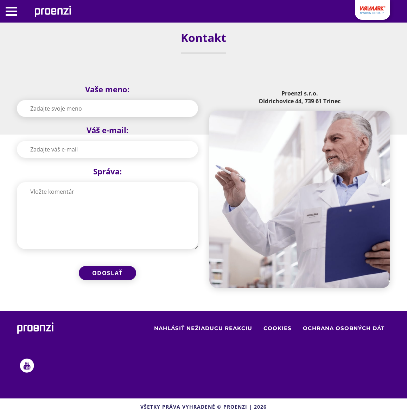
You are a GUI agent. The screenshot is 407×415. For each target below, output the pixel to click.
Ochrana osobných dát (343, 328)
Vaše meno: (107, 89)
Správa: (107, 171)
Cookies (277, 328)
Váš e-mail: (107, 130)
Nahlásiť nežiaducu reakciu (203, 328)
